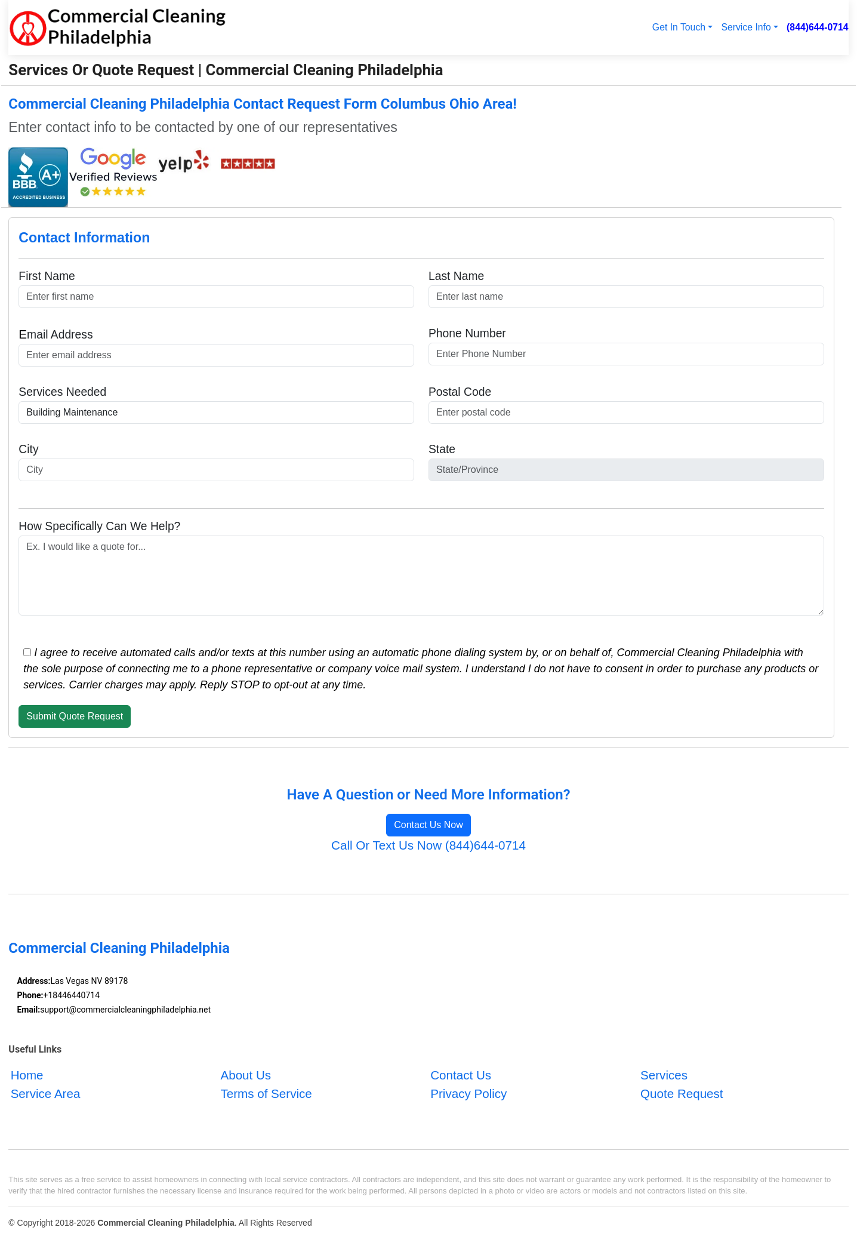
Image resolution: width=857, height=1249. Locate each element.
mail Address (56, 334)
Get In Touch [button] (678, 27)
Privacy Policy (468, 1094)
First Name (47, 276)
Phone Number (467, 333)
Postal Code (459, 392)
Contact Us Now (428, 825)
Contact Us (460, 1075)
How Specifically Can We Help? (99, 526)
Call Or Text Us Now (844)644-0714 (428, 845)
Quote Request (681, 1094)
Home (27, 1075)
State (441, 449)
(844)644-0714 (818, 27)
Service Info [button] (745, 27)
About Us (245, 1075)
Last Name (456, 276)
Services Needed (62, 392)
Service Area (46, 1094)
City (28, 449)
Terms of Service (266, 1094)
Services (664, 1075)
